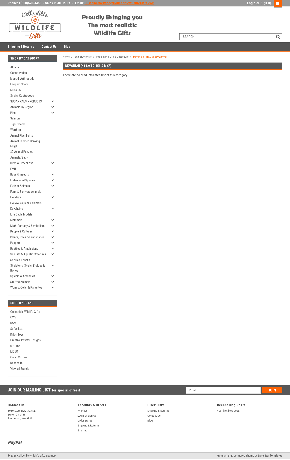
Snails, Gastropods (22, 96)
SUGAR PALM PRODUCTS (26, 101)
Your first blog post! (228, 410)
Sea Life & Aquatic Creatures (28, 254)
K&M (13, 323)
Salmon (15, 118)
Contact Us (49, 47)
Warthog (15, 130)
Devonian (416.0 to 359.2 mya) (150, 56)
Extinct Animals (20, 186)
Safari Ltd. (16, 329)
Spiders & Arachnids (22, 276)
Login (251, 3)
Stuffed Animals (20, 282)
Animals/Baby (19, 157)
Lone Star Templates (270, 455)
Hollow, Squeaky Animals (26, 203)
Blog (67, 47)
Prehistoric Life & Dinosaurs (112, 56)
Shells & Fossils (20, 260)
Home (66, 56)
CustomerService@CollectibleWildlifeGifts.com (119, 3)
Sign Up (266, 3)
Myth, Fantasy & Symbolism (27, 226)
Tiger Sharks (18, 124)
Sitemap (82, 430)
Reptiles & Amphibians (24, 249)
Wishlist (82, 410)
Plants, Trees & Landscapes (27, 237)
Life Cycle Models (21, 214)
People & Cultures (21, 231)
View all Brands (19, 369)
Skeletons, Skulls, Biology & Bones (27, 268)
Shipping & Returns (21, 47)
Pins (13, 113)
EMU (13, 169)
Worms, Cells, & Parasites (26, 287)
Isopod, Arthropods (22, 79)
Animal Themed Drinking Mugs (25, 143)
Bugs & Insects (19, 174)
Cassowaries (18, 73)
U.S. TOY (15, 346)
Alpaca (14, 67)
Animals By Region (21, 107)
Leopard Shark (19, 84)
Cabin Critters (18, 357)
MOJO (14, 351)
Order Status (84, 420)
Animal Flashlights (21, 136)
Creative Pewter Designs (25, 340)
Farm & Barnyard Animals (25, 192)
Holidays (15, 197)
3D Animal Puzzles (21, 152)
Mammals (16, 220)
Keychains (16, 209)
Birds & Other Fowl (21, 163)
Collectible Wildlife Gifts (25, 312)
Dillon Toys (17, 334)
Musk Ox (15, 90)
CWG (13, 317)
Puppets (15, 243)
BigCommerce (236, 455)
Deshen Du (16, 363)
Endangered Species (22, 180)
